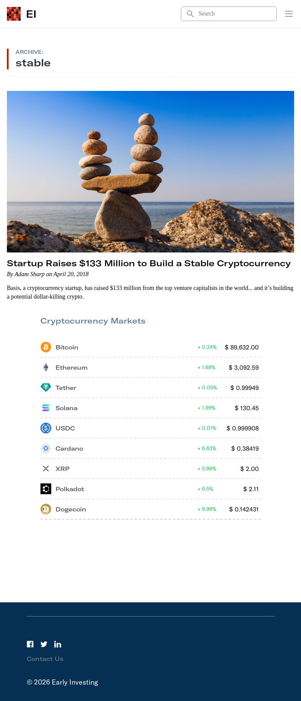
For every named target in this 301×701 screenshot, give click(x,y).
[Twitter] (43, 644)
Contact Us (45, 659)
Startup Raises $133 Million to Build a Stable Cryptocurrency (149, 263)
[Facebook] (30, 644)
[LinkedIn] (57, 644)
